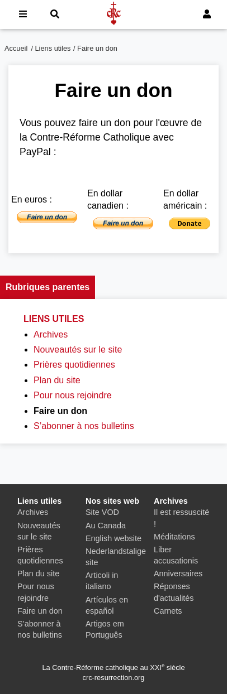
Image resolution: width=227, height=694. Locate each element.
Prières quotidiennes (74, 364)
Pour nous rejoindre (73, 395)
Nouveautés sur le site (78, 349)
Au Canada (106, 525)
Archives (51, 334)
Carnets (168, 610)
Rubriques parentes (47, 287)
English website (113, 538)
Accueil (15, 48)
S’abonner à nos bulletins (84, 426)
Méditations (174, 536)
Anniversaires (178, 573)
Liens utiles (53, 48)
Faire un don (40, 610)
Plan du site (57, 380)
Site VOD (102, 512)
